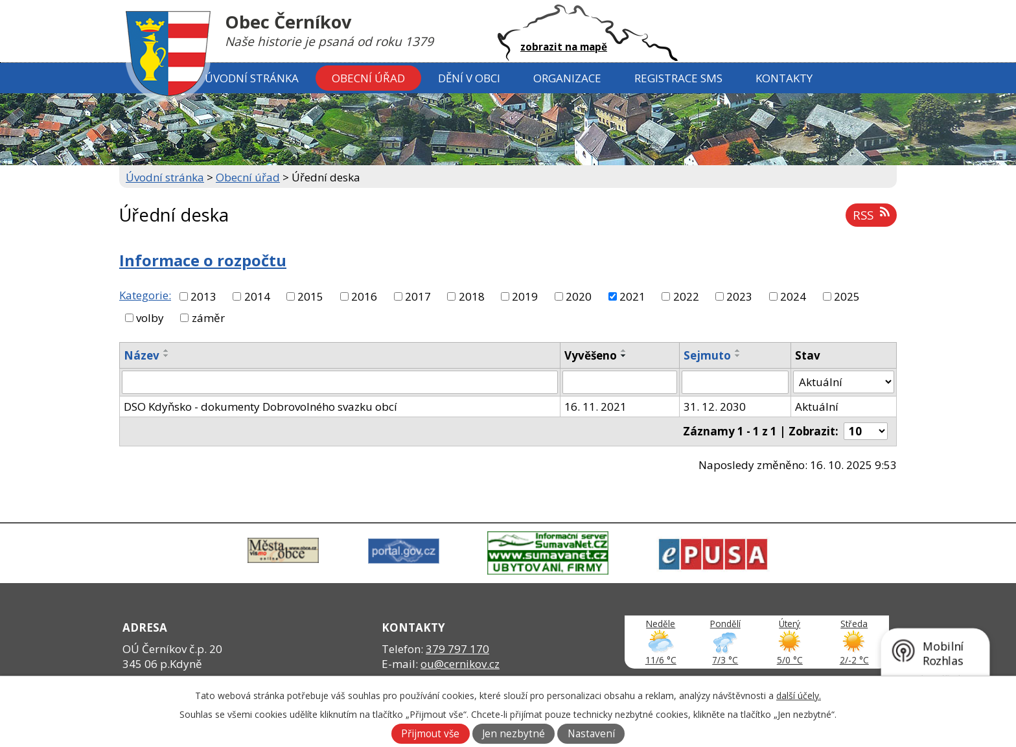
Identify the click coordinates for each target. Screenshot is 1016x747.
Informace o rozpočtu (202, 260)
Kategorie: (145, 295)
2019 (525, 296)
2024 (793, 296)
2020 (579, 296)
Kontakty (784, 78)
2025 (847, 296)
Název (141, 355)
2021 (632, 296)
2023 (739, 296)
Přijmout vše (430, 734)
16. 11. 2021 (595, 406)
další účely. (798, 695)
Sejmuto (707, 355)
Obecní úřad (368, 78)
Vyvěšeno (590, 355)
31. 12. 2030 (715, 406)
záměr (208, 317)
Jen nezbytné (513, 734)
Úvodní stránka (252, 78)
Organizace (567, 78)
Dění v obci (469, 78)
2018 (472, 296)
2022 (686, 296)
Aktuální (816, 406)
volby (150, 317)
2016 (364, 296)
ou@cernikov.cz (460, 663)
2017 (418, 296)
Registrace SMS (678, 78)
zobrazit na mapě (563, 46)
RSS (871, 215)
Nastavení (591, 734)
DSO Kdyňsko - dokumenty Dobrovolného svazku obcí (260, 406)
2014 (257, 296)
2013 (203, 296)
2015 (310, 296)
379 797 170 (457, 648)
